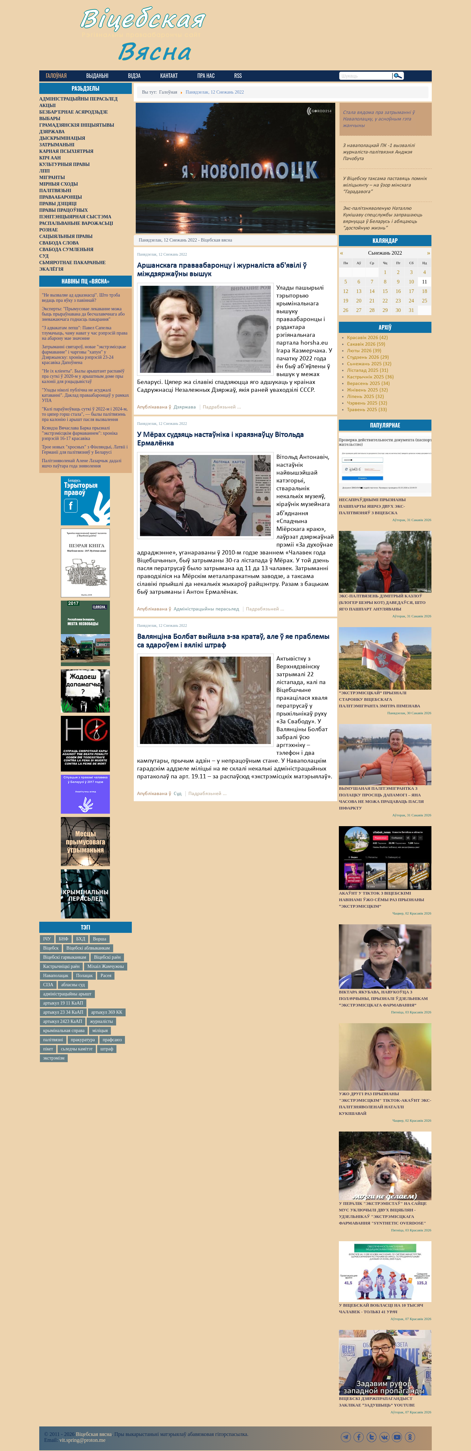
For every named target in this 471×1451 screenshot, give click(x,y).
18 (424, 291)
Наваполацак (55, 975)
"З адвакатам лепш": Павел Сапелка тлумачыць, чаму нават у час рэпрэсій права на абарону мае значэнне (85, 333)
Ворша (99, 938)
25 (424, 300)
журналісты (101, 1021)
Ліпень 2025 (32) (365, 396)
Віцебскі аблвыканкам (88, 948)
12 (345, 291)
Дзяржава (185, 407)
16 (398, 291)
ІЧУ (47, 938)
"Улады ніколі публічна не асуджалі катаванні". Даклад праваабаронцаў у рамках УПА (85, 395)
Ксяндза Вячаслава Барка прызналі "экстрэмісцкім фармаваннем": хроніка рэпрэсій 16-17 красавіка (79, 433)
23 (398, 300)
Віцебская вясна (94, 1434)
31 (411, 310)
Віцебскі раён (107, 957)
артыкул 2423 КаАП (62, 1021)
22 (385, 300)
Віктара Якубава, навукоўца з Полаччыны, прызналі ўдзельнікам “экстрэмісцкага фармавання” (383, 998)
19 (345, 300)
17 (411, 291)
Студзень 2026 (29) (368, 357)
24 (411, 300)
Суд (178, 793)
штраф (106, 1048)
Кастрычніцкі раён (61, 966)
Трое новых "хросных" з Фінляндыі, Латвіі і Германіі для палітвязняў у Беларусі (85, 449)
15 (385, 291)
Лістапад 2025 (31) (367, 370)
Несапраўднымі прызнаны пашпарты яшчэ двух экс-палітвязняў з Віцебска (372, 506)
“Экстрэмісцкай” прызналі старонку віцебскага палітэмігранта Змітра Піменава (379, 699)
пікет (48, 1048)
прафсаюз (112, 1039)
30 (398, 310)
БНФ (63, 938)
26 (345, 310)
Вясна (154, 50)
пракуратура (83, 1039)
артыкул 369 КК (106, 1012)
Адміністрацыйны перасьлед (206, 609)
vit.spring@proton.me (83, 1440)
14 (372, 291)
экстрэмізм (53, 1058)
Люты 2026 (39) (364, 351)
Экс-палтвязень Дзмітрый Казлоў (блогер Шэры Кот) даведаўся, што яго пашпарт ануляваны (382, 602)
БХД (80, 938)
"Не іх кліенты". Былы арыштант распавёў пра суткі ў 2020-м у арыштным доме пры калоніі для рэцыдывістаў (83, 376)
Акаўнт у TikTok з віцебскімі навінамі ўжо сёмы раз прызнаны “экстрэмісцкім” (381, 900)
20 (358, 300)
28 (372, 310)
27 (358, 310)
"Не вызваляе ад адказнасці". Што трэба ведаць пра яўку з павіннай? (81, 298)
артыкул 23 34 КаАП (63, 1012)
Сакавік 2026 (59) (366, 344)
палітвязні (53, 1039)
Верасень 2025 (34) (368, 383)
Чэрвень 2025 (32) (367, 403)
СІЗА (48, 984)
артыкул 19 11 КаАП (63, 1003)
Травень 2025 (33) (367, 409)
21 (372, 300)
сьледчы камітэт (77, 1048)
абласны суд (73, 984)
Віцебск (51, 948)
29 (385, 310)
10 (411, 281)
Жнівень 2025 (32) (367, 390)
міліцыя (100, 1030)
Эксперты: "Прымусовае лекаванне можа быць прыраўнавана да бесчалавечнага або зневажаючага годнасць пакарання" (83, 314)
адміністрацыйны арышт (67, 993)
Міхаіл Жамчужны (105, 966)
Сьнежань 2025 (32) (369, 364)
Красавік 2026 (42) (367, 337)
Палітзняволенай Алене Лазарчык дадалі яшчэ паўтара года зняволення (81, 463)
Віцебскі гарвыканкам (64, 957)
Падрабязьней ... (222, 407)
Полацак (84, 975)
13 (358, 291)
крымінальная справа (63, 1030)
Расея (105, 975)
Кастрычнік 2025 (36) (370, 377)
